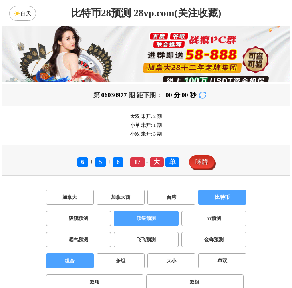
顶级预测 (146, 218)
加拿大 (69, 197)
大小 (171, 261)
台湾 (171, 197)
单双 (222, 261)
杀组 (120, 261)
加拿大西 (120, 197)
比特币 (222, 197)
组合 (70, 261)
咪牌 (201, 161)
